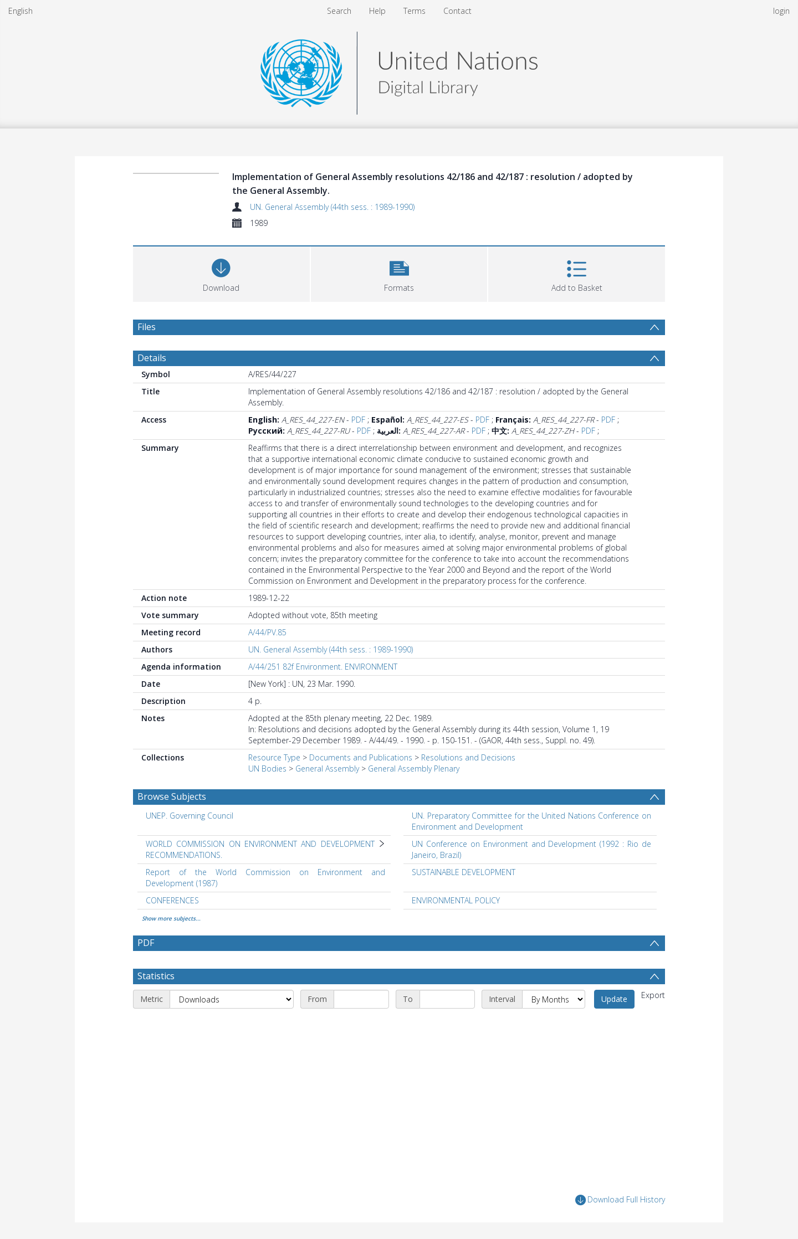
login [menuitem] (781, 11)
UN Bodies (267, 768)
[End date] (447, 999)
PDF (358, 419)
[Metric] (232, 999)
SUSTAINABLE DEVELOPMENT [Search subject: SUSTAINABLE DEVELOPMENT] (463, 872)
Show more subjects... (171, 918)
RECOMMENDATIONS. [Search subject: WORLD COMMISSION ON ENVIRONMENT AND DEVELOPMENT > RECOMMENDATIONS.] (184, 855)
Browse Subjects (171, 796)
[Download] (221, 272)
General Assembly (327, 768)
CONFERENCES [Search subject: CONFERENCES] (172, 900)
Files (146, 327)
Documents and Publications (360, 757)
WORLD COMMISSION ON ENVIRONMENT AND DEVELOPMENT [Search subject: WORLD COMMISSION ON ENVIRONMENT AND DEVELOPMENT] (260, 844)
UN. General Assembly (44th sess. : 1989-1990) (332, 207)
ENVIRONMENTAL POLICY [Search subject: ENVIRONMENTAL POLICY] (456, 900)
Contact (457, 11)
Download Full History (620, 1200)
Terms (414, 11)
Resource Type (274, 757)
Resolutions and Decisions (468, 757)
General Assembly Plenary (413, 768)
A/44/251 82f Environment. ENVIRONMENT (322, 666)
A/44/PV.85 (267, 632)
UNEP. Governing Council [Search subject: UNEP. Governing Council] (189, 815)
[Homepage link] (399, 70)
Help (377, 11)
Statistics (156, 976)
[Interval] (553, 999)
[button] (399, 272)
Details (151, 358)
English (20, 11)
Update (614, 999)
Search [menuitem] (339, 11)
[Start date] (361, 999)
